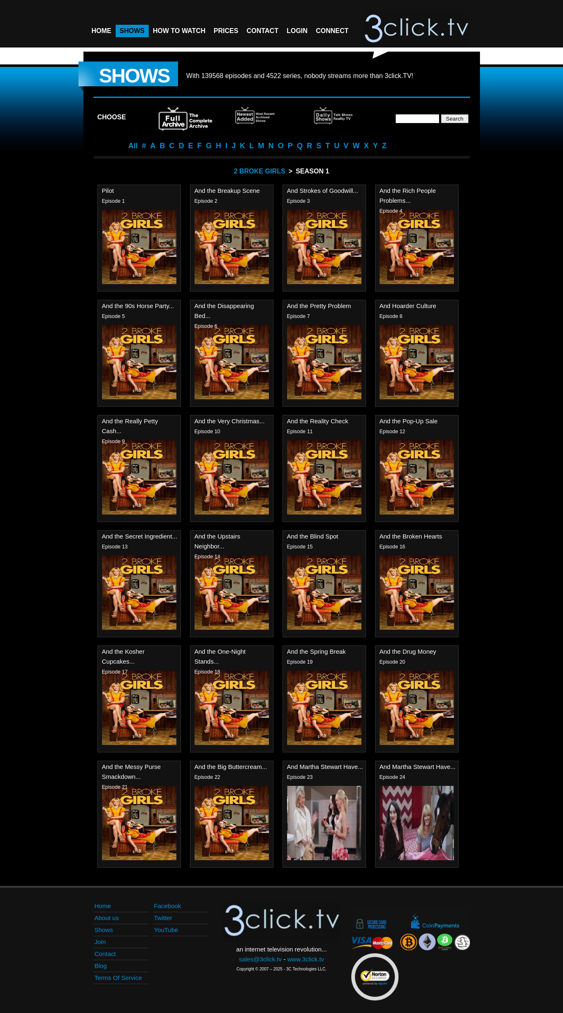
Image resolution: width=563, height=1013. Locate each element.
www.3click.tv (305, 959)
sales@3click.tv (260, 959)
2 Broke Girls (259, 171)
